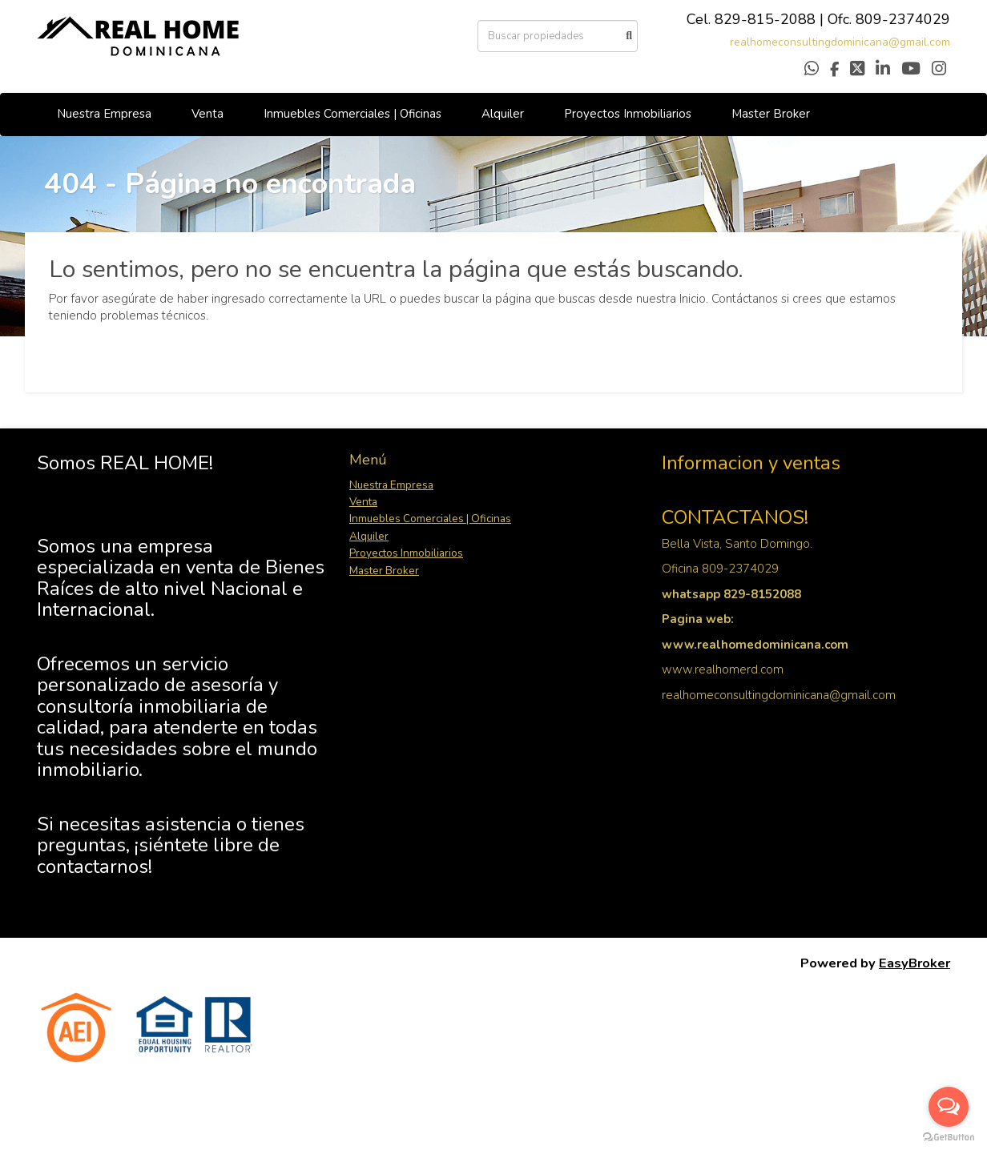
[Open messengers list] (949, 1107)
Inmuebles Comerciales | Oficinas (352, 114)
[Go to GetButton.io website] (948, 1137)
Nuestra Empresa (104, 114)
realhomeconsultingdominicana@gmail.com (840, 42)
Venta (207, 114)
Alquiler (502, 114)
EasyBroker (914, 963)
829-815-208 (761, 19)
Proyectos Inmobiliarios (627, 114)
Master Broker (770, 114)
